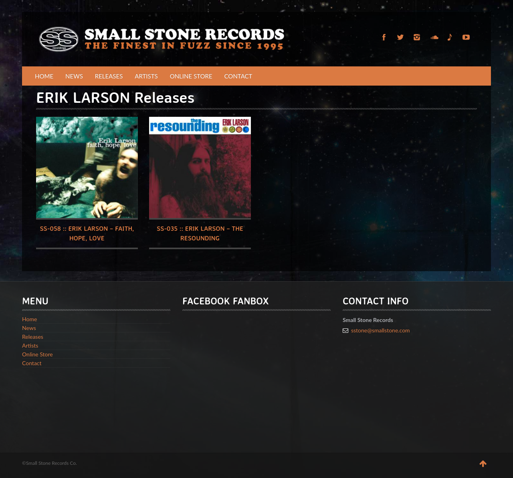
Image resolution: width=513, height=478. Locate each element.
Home (44, 76)
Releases (109, 76)
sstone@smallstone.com (380, 330)
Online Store (191, 76)
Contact (238, 76)
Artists (146, 76)
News (74, 76)
